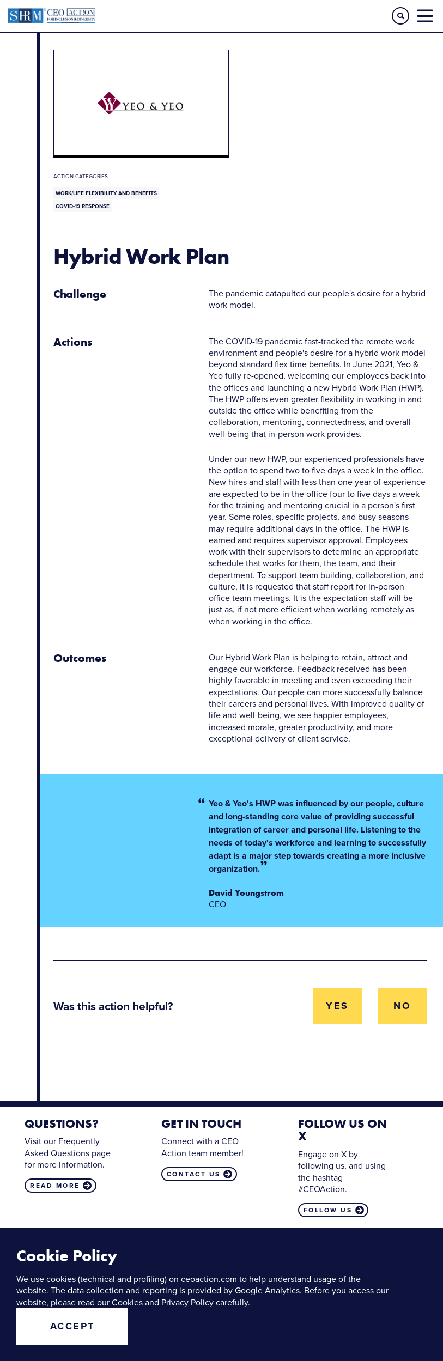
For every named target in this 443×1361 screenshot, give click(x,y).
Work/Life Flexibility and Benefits (106, 193)
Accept (72, 1326)
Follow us (328, 1210)
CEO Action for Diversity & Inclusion (115, 16)
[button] (400, 16)
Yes (337, 1006)
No (402, 1006)
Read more (55, 1185)
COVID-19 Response (83, 206)
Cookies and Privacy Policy (163, 1302)
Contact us (194, 1174)
